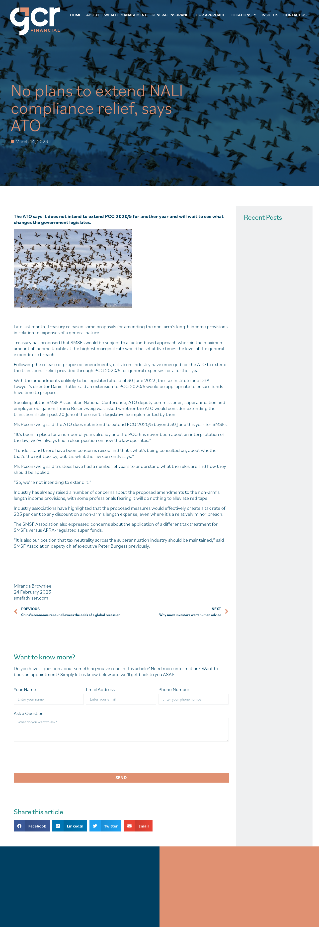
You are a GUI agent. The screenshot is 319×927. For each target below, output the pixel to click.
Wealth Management (125, 15)
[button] (32, 825)
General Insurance (171, 15)
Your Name (25, 689)
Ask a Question (29, 713)
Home (75, 15)
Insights (270, 15)
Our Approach (211, 15)
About (92, 15)
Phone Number (174, 689)
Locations (245, 14)
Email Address (100, 689)
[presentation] (51, 757)
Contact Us (295, 15)
